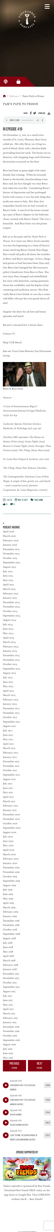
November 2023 (11, 660)
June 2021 (8, 788)
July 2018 (7, 943)
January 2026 (10, 545)
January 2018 (10, 969)
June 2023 (8, 682)
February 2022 (10, 753)
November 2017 (11, 978)
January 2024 (10, 651)
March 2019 (9, 907)
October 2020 (10, 823)
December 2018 (11, 921)
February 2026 (10, 540)
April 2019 (8, 903)
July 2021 (7, 783)
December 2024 (11, 602)
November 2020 (11, 819)
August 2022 (9, 726)
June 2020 (8, 841)
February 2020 (11, 859)
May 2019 (8, 899)
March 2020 (9, 854)
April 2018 (8, 956)
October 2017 (10, 983)
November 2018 (11, 925)
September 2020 (11, 828)
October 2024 (10, 611)
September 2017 (11, 987)
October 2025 (10, 558)
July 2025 (7, 571)
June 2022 (8, 735)
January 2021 (10, 810)
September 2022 (11, 722)
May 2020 (8, 845)
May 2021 (8, 792)
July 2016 (7, 1049)
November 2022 (11, 713)
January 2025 (10, 598)
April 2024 (8, 638)
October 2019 (10, 876)
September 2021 (11, 775)
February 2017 (10, 1018)
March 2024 (9, 642)
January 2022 (10, 757)
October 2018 (10, 929)
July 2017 (7, 996)
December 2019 (11, 867)
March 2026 (9, 536)
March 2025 (9, 589)
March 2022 (9, 748)
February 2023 (10, 700)
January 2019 (10, 916)
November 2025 (11, 554)
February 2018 (10, 965)
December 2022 (11, 708)
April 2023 (8, 691)
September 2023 (11, 669)
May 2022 (8, 739)
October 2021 (10, 770)
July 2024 (8, 624)
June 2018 (8, 947)
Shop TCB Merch (12, 342)
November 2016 (11, 1031)
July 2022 (8, 730)
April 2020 (8, 850)
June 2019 (8, 894)
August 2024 (9, 620)
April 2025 (8, 584)
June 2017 (8, 1000)
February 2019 (10, 912)
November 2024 (11, 607)
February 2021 (10, 806)
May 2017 (8, 1005)
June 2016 (8, 1053)
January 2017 (9, 1022)
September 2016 (11, 1040)
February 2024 (10, 646)
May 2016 (8, 1058)
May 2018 (8, 952)
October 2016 (10, 1036)
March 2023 (9, 695)
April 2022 (8, 744)
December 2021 (11, 761)
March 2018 (9, 960)
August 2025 (9, 567)
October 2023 (10, 664)
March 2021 (9, 801)
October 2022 (10, 717)
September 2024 (11, 616)
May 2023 (8, 686)
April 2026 (8, 531)
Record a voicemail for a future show (23, 325)
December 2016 (11, 1027)
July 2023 (7, 677)
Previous (14, 1066)
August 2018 (9, 938)
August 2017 (9, 991)
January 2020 (10, 863)
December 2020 (11, 814)
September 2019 (11, 881)
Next (40, 1066)
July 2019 (7, 890)
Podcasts (14, 96)
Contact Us (9, 334)
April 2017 (8, 1009)
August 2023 (9, 673)
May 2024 (8, 633)
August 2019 (9, 885)
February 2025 (10, 593)
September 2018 (11, 934)
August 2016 (9, 1044)
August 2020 (9, 832)
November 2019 (11, 872)
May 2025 (8, 580)
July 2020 (8, 837)
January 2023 (10, 704)
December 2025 (11, 549)
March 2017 (9, 1013)
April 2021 (8, 797)
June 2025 (8, 576)
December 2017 (11, 974)
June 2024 (8, 629)
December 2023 (11, 655)
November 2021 (11, 766)
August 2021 (9, 779)
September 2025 (11, 562)
